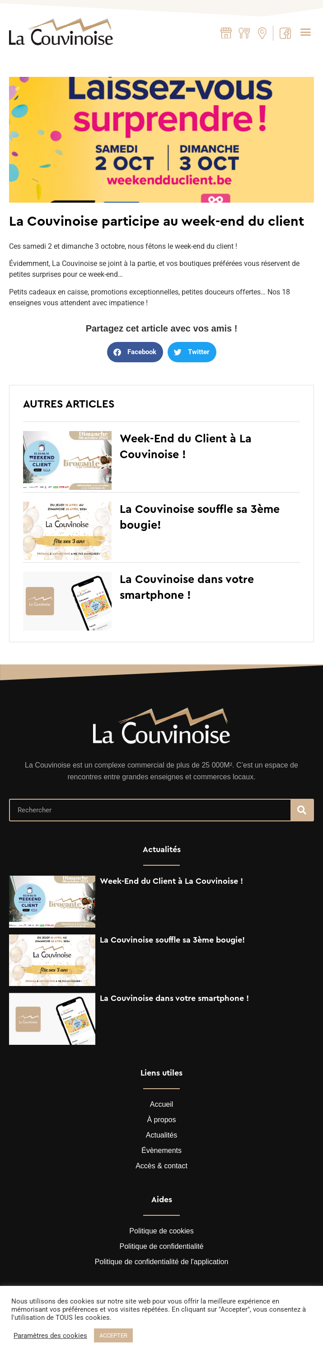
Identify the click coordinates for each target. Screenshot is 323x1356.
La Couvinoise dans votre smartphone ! (174, 998)
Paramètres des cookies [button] (50, 1336)
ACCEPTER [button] (113, 1335)
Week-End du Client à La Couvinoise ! (171, 881)
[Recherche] (301, 810)
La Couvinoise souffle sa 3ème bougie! (172, 940)
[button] (305, 31)
